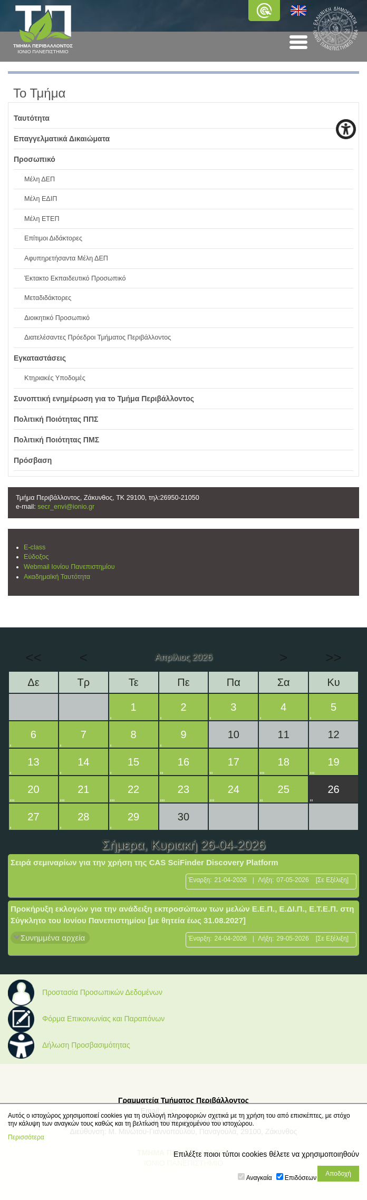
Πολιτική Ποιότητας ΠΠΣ (56, 419)
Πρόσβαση (33, 460)
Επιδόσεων (300, 1178)
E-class (34, 547)
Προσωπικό (34, 159)
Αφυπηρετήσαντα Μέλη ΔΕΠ (66, 258)
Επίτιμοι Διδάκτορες (53, 238)
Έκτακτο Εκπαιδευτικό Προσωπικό (74, 278)
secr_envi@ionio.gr (65, 506)
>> (333, 657)
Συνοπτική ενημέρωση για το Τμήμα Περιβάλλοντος (104, 398)
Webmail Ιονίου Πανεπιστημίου (69, 566)
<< (33, 657)
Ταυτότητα (32, 118)
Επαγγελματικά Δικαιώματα (62, 138)
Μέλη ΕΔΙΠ (40, 198)
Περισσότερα (26, 1137)
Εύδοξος (36, 556)
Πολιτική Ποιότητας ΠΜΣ (56, 440)
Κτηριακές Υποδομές (54, 378)
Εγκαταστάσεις (40, 358)
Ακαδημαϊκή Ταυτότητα (57, 576)
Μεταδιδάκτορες (47, 298)
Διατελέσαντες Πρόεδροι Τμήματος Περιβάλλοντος (97, 337)
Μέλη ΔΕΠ (39, 179)
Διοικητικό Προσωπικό (57, 318)
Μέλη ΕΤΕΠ (42, 218)
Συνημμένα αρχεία (53, 937)
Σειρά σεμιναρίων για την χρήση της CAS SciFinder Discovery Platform (144, 862)
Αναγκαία (259, 1178)
